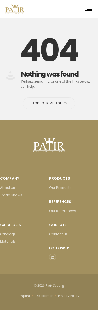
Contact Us (58, 234)
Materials (8, 241)
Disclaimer (44, 296)
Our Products (60, 187)
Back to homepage (49, 103)
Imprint (24, 296)
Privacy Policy (68, 296)
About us (7, 187)
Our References (62, 210)
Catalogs (8, 234)
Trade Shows (11, 194)
